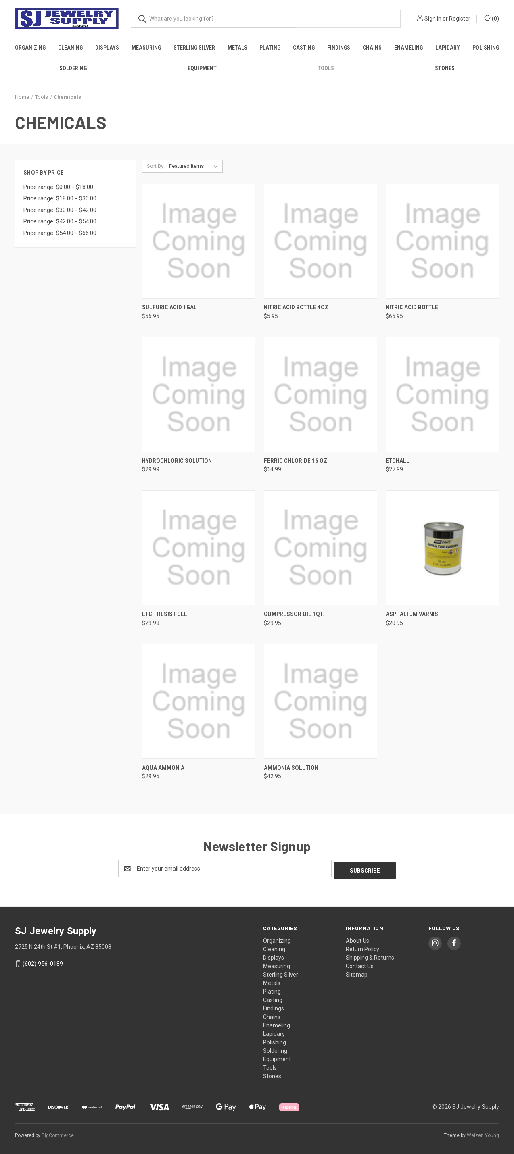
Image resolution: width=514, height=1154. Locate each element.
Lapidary (447, 47)
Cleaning (70, 47)
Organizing (30, 47)
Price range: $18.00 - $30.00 (59, 198)
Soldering (73, 68)
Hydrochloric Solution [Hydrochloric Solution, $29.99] (177, 461)
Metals (237, 47)
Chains (372, 47)
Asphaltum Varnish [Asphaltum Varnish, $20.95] (414, 614)
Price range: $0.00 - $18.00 (58, 187)
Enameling (408, 47)
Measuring (146, 47)
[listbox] (195, 166)
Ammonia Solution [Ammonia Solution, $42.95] (291, 767)
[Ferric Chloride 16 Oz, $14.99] (320, 394)
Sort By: (156, 166)
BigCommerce (58, 1133)
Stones (445, 68)
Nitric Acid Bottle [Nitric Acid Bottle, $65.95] (412, 307)
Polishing (485, 47)
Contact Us (360, 964)
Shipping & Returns (370, 955)
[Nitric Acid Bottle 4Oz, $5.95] (320, 241)
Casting (304, 47)
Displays (107, 47)
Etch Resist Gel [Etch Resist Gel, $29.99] (164, 614)
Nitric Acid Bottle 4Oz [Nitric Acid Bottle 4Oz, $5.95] (296, 307)
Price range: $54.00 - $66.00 (59, 233)
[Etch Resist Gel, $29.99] (199, 548)
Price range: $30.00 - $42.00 (59, 210)
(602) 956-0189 (43, 961)
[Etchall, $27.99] (442, 394)
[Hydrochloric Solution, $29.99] (199, 394)
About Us (357, 938)
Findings (338, 47)
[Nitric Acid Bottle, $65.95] (442, 241)
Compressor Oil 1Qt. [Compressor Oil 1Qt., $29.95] (294, 614)
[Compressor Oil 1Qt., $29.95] (320, 548)
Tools (326, 68)
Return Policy (362, 947)
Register (459, 18)
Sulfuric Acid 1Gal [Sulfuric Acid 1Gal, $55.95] (169, 307)
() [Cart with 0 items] (491, 18)
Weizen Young (483, 1133)
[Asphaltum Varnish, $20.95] (442, 548)
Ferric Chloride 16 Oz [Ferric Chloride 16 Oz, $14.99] (295, 461)
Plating (269, 47)
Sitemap (357, 972)
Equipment (202, 68)
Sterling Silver (194, 47)
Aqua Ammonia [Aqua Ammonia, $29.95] (163, 767)
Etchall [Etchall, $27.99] (398, 461)
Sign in (432, 18)
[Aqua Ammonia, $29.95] (199, 701)
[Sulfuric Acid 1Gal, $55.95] (199, 241)
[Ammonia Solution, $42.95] (320, 701)
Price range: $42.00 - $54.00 (59, 221)
